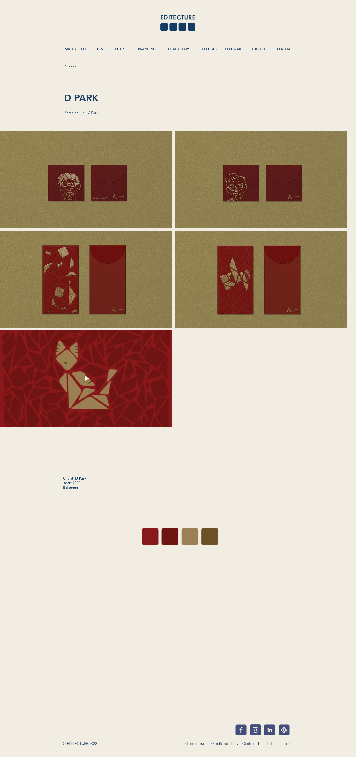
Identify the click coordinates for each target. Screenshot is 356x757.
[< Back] (70, 65)
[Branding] (72, 112)
